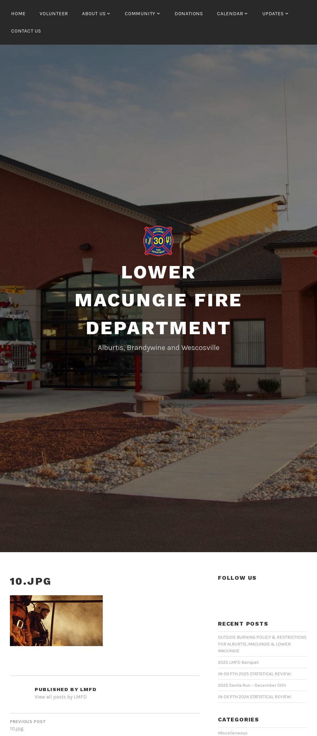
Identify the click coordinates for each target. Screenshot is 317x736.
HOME (18, 13)
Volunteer (54, 13)
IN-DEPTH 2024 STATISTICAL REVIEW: (255, 696)
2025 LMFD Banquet (238, 662)
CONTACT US (26, 31)
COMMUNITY (140, 13)
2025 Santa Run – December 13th (252, 685)
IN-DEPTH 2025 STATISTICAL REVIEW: (255, 673)
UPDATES (273, 13)
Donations (189, 13)
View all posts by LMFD (61, 697)
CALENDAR (230, 13)
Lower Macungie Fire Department (158, 300)
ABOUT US (94, 13)
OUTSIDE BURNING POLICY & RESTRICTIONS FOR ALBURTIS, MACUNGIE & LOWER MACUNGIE (262, 644)
